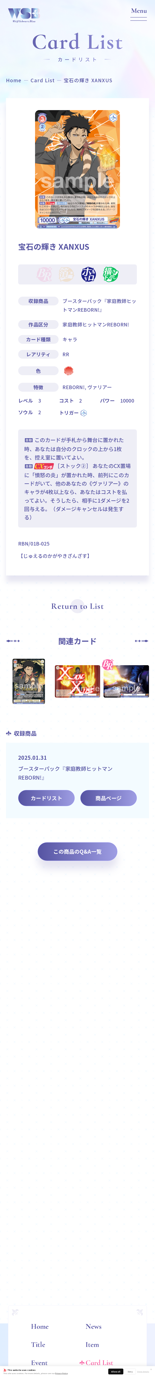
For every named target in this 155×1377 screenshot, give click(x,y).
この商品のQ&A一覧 (77, 851)
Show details (143, 1372)
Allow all (115, 1371)
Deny (130, 1371)
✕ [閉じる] (151, 1369)
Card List (43, 80)
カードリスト (46, 798)
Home (14, 80)
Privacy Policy (61, 1373)
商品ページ (108, 798)
